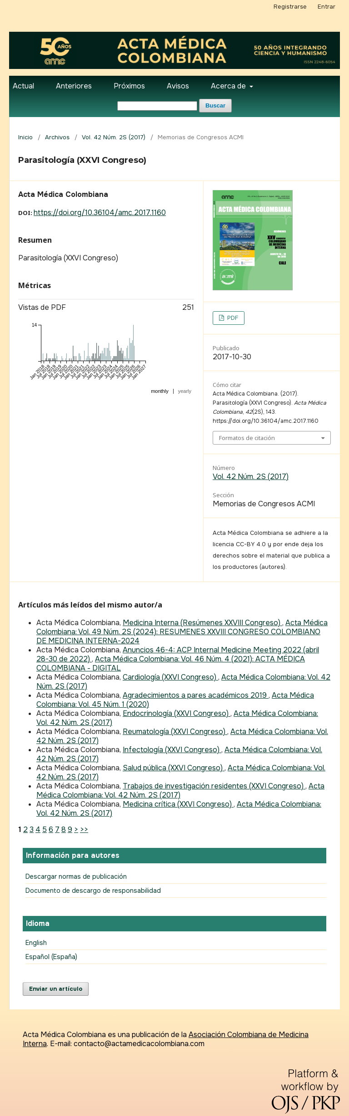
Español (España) (51, 957)
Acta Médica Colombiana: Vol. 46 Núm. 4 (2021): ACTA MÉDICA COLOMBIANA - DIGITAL (170, 663)
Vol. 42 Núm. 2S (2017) (113, 137)
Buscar (215, 105)
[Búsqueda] (157, 106)
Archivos (57, 137)
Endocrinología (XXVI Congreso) (176, 713)
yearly (184, 391)
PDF (231, 318)
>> (84, 829)
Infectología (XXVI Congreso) (172, 749)
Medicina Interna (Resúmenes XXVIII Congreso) (202, 622)
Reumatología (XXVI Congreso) (175, 731)
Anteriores (74, 86)
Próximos (129, 86)
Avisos (178, 86)
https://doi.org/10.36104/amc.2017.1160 (100, 212)
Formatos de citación (247, 438)
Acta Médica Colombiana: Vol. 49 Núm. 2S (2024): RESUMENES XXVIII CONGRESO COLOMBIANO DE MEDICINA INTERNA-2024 (182, 632)
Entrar (326, 6)
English (36, 943)
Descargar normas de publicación (76, 876)
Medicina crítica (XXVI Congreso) (178, 804)
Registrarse (290, 6)
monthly (160, 391)
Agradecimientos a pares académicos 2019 (196, 695)
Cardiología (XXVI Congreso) (170, 677)
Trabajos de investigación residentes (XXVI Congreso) (214, 786)
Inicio (25, 137)
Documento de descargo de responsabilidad (93, 890)
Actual (23, 86)
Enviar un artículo (55, 989)
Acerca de (229, 86)
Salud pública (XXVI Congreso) (173, 768)
